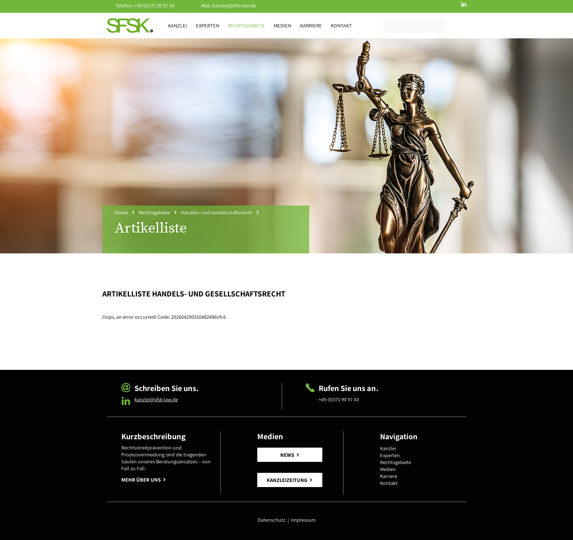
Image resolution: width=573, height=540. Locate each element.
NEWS (287, 454)
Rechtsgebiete (246, 25)
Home (121, 212)
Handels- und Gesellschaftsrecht (216, 212)
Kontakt (341, 25)
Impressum (303, 519)
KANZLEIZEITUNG (287, 479)
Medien (282, 25)
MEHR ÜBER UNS (141, 479)
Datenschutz (273, 519)
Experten (207, 25)
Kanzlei (177, 25)
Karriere (311, 25)
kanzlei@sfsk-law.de (234, 5)
